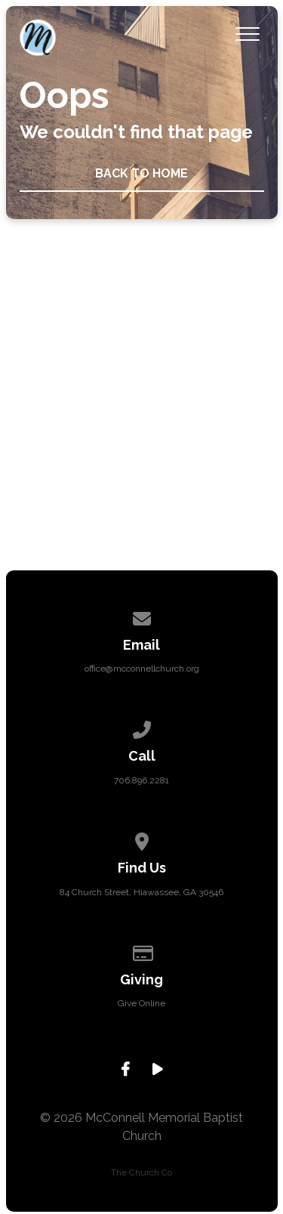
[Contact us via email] (142, 616)
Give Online (141, 1003)
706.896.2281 (141, 780)
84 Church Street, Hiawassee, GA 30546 (141, 892)
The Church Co (141, 1172)
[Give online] (142, 951)
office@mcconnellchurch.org (142, 668)
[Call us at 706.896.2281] (142, 727)
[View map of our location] (142, 839)
